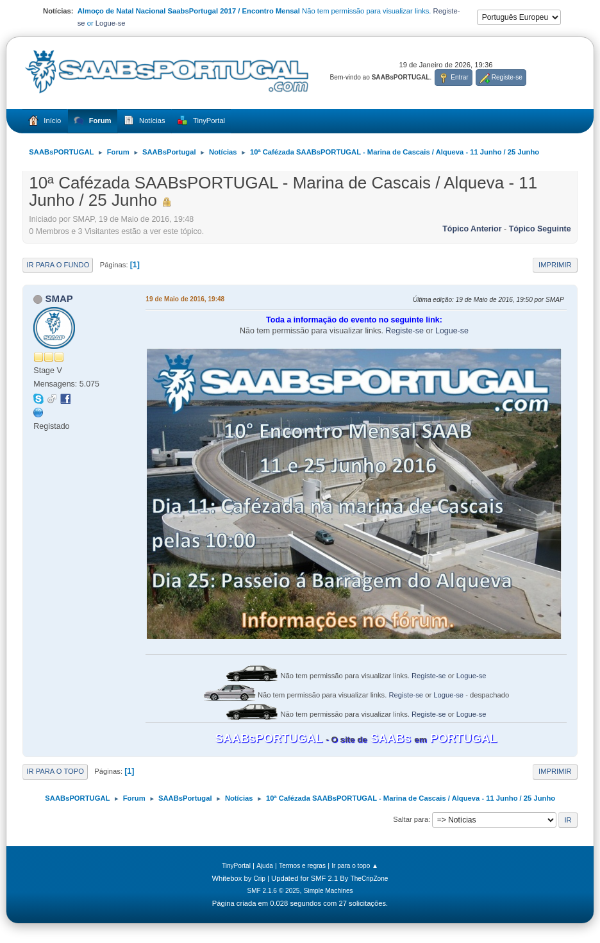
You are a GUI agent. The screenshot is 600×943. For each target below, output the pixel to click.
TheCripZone (369, 878)
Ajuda (264, 865)
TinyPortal (236, 865)
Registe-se (404, 330)
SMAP (59, 298)
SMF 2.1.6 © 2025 (273, 890)
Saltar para (410, 819)
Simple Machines (328, 890)
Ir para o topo (55, 771)
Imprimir (555, 265)
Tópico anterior (471, 228)
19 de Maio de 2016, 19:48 (185, 299)
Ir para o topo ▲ (354, 865)
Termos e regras (302, 865)
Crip (259, 878)
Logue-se (111, 23)
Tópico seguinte (540, 228)
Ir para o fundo (57, 265)
